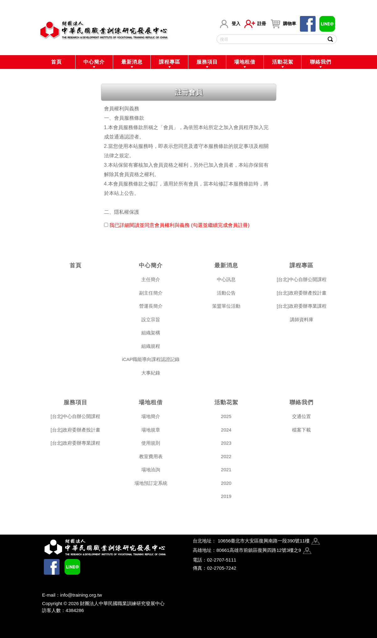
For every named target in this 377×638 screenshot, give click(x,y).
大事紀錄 (150, 372)
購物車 (283, 23)
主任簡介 (150, 279)
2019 (226, 496)
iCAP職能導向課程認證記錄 (151, 359)
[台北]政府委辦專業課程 (301, 306)
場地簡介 (150, 416)
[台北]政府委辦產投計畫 (301, 292)
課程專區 (169, 62)
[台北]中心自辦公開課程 (301, 279)
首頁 (56, 62)
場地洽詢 (150, 469)
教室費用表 (151, 456)
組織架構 (150, 332)
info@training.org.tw (81, 595)
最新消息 (132, 62)
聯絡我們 (320, 62)
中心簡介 (94, 62)
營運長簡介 (151, 306)
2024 (226, 429)
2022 (226, 456)
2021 (226, 469)
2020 (226, 483)
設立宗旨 (150, 319)
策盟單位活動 (226, 306)
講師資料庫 (301, 319)
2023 (226, 443)
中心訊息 (226, 279)
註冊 (255, 23)
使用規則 (150, 443)
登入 (229, 23)
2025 (226, 416)
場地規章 (150, 429)
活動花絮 (282, 62)
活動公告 (226, 292)
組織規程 (150, 346)
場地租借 (244, 62)
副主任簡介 (151, 292)
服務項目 (207, 62)
